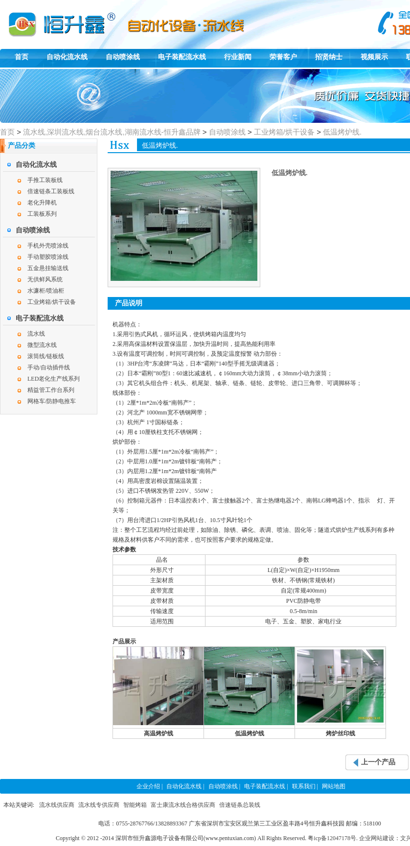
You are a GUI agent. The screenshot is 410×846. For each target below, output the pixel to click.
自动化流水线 (67, 57)
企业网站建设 (376, 838)
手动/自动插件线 (48, 367)
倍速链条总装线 (239, 804)
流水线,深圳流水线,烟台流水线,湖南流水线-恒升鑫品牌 (112, 132)
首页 (21, 57)
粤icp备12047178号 (332, 838)
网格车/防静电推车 (51, 401)
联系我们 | (305, 786)
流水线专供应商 (98, 804)
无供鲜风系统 (45, 279)
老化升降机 (42, 202)
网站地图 (333, 786)
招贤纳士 (328, 57)
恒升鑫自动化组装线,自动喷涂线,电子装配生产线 (44, 17)
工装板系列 (42, 213)
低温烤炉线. (342, 132)
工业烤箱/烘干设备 (284, 132)
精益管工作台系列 (50, 390)
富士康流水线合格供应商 (183, 804)
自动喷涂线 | (224, 786)
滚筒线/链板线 (45, 356)
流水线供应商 (56, 804)
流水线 (36, 333)
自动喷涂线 (123, 57)
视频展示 (374, 57)
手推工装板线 (45, 180)
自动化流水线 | (185, 786)
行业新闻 (237, 57)
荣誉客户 (283, 57)
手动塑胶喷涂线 (47, 256)
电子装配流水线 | (266, 786)
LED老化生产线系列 (53, 378)
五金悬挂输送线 (47, 268)
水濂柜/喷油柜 (45, 290)
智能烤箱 (135, 804)
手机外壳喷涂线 (47, 245)
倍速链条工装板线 (50, 191)
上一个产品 (378, 762)
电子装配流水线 (182, 57)
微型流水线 (42, 345)
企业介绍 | (149, 786)
